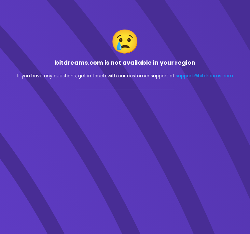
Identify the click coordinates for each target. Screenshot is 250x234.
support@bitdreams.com (204, 75)
